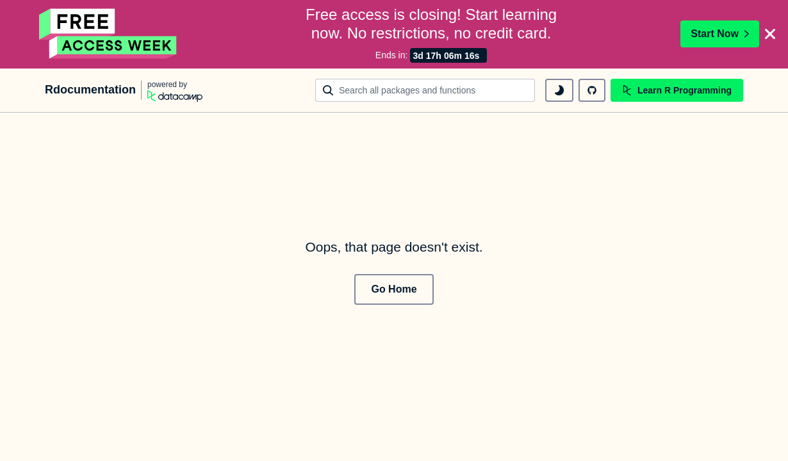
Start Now (720, 33)
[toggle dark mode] (559, 89)
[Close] (770, 33)
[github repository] (592, 89)
